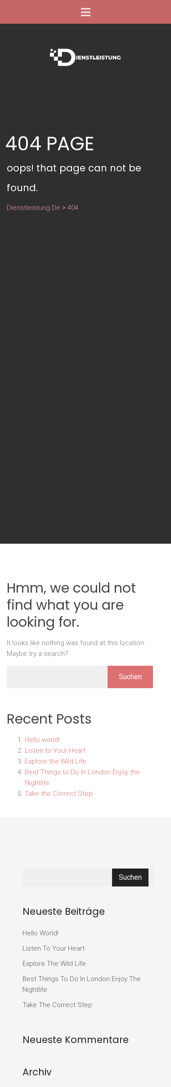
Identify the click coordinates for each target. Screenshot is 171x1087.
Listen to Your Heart (55, 750)
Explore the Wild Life (55, 761)
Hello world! (42, 740)
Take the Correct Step (59, 794)
